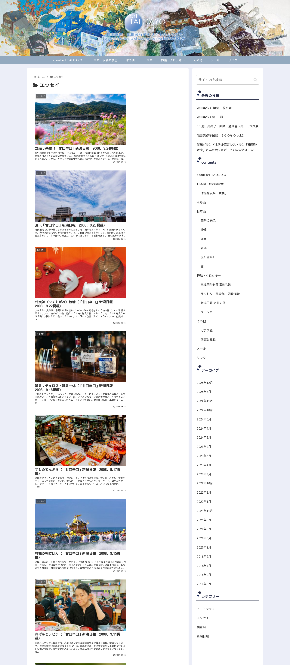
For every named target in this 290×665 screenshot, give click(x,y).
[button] (255, 80)
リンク (201, 358)
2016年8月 (204, 584)
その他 (201, 321)
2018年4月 (204, 566)
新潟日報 (203, 636)
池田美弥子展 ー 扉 (210, 117)
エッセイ (203, 618)
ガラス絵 (207, 330)
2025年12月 (205, 383)
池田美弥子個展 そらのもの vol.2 (220, 135)
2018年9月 (204, 556)
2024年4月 (204, 428)
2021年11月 (205, 511)
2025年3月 (204, 392)
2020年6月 (204, 529)
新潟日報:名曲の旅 (213, 303)
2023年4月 (204, 465)
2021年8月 (204, 520)
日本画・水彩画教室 (210, 184)
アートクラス (206, 609)
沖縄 (204, 229)
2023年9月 (204, 446)
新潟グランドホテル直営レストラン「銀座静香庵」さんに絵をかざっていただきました (227, 147)
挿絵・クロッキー (209, 275)
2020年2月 (204, 547)
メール (201, 348)
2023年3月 (204, 474)
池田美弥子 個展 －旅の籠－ (216, 108)
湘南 (204, 239)
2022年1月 (204, 501)
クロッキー (208, 312)
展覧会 (201, 627)
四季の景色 (208, 220)
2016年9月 (204, 575)
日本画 (201, 211)
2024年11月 (205, 401)
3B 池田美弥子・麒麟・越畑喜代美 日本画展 (227, 126)
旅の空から (208, 257)
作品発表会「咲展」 (214, 193)
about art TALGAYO (211, 175)
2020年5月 (204, 538)
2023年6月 (204, 456)
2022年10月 (205, 483)
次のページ (108, 475)
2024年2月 (204, 437)
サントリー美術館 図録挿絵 (220, 294)
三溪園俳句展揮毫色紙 (216, 284)
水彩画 (201, 202)
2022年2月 (204, 492)
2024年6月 (204, 419)
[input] (227, 80)
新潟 (204, 248)
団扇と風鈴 (208, 339)
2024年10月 (205, 410)
